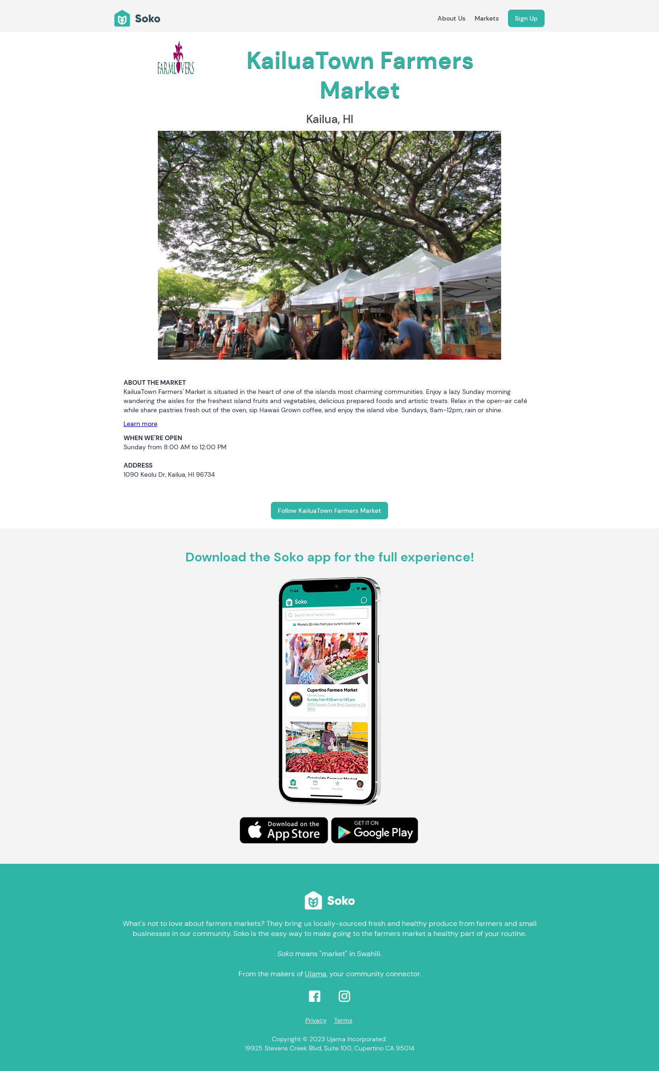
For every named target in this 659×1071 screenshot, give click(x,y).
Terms (343, 1020)
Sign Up (526, 18)
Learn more (140, 424)
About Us (451, 18)
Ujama (315, 974)
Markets (487, 18)
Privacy (316, 1020)
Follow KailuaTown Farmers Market (329, 510)
